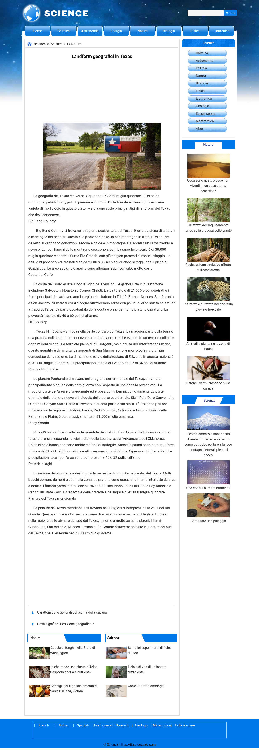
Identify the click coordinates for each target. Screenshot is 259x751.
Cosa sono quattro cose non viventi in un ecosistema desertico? (208, 173)
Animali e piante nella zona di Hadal (208, 334)
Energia (116, 31)
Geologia (202, 106)
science (40, 44)
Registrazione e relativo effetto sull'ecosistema (208, 255)
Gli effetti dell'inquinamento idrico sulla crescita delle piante (208, 215)
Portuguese (102, 725)
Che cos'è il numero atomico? (208, 475)
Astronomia (90, 31)
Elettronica (221, 31)
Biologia (169, 31)
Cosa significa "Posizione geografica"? (66, 624)
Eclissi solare (205, 114)
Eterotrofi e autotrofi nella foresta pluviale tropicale (208, 294)
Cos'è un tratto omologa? (146, 686)
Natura (143, 31)
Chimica (63, 31)
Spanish (83, 725)
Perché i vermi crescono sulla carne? (208, 373)
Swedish (122, 725)
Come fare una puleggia (208, 508)
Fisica (195, 31)
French (44, 725)
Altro (199, 129)
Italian (63, 725)
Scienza (57, 44)
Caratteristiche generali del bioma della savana (72, 612)
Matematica (205, 121)
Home (37, 31)
